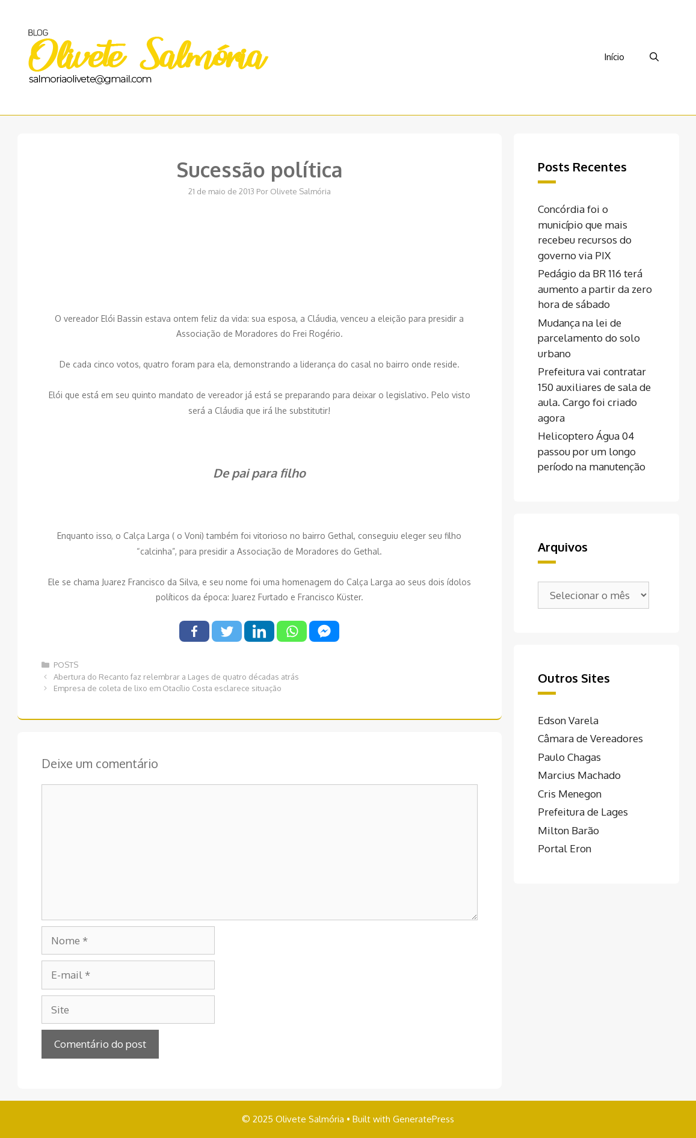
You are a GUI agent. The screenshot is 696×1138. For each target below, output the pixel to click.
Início (614, 57)
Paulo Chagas (569, 757)
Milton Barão (568, 830)
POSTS (66, 664)
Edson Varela (568, 720)
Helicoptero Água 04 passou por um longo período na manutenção (591, 451)
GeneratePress (423, 1119)
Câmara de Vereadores (590, 738)
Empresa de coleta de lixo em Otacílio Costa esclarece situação (168, 688)
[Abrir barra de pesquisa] (654, 57)
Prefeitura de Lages (583, 811)
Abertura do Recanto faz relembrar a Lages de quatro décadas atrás (176, 676)
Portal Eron (564, 848)
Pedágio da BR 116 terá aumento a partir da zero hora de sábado (595, 288)
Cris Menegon (570, 793)
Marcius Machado (579, 775)
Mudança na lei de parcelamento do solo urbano (589, 338)
